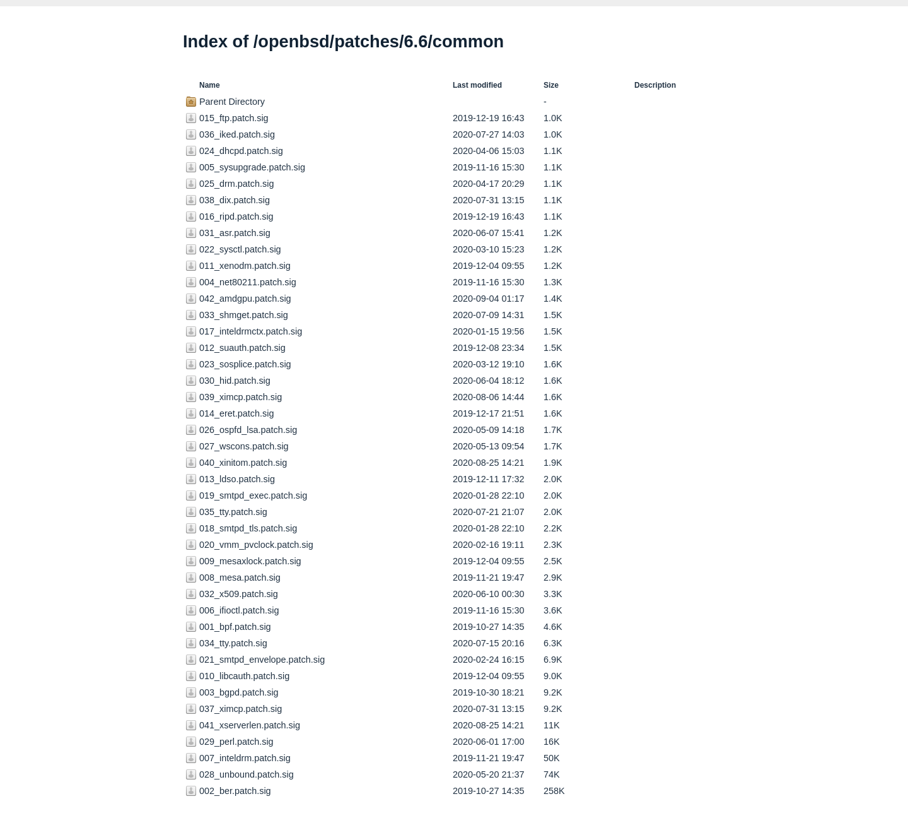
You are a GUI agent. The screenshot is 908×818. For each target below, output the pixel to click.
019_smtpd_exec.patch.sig (253, 495)
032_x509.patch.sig (238, 594)
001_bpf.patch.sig (235, 627)
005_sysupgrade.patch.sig (252, 167)
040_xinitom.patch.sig (243, 463)
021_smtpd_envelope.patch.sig (262, 660)
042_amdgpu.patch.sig (245, 298)
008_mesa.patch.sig (240, 577)
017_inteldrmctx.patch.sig (250, 331)
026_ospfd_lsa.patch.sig (248, 430)
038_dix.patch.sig (234, 200)
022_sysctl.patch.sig (240, 249)
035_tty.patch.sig (233, 512)
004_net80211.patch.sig (247, 282)
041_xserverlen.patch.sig (249, 725)
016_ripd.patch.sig (236, 216)
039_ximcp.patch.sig (240, 397)
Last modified (477, 85)
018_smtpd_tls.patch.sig (248, 528)
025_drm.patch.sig (236, 184)
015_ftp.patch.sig (234, 118)
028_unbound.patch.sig (246, 774)
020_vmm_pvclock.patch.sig (256, 545)
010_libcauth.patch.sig (244, 676)
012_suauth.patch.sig (242, 348)
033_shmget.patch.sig (243, 315)
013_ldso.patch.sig (237, 479)
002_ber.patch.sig (235, 791)
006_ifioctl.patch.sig (239, 610)
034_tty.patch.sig (233, 643)
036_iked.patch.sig (237, 134)
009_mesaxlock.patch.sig (250, 561)
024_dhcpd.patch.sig (241, 151)
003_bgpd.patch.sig (239, 692)
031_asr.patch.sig (235, 233)
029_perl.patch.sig (236, 742)
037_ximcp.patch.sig (240, 709)
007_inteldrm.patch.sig (245, 758)
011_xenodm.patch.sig (245, 266)
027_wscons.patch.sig (244, 446)
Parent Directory (232, 102)
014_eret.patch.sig (236, 413)
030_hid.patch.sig (235, 381)
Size (551, 85)
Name (209, 85)
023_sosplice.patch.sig (245, 364)
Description (655, 85)
